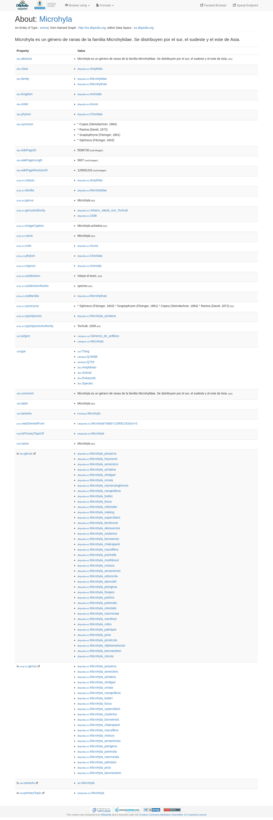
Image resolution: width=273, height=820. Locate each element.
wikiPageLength (29, 160)
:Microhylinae (92, 84)
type (21, 351)
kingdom (25, 94)
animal (44, 27)
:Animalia (89, 94)
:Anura (87, 104)
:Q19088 (87, 356)
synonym (25, 124)
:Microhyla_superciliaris (98, 517)
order (22, 104)
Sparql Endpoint (245, 5)
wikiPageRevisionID (32, 170)
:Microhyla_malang (95, 512)
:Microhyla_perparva (96, 453)
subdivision (28, 276)
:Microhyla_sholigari (96, 475)
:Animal (84, 372)
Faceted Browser (213, 5)
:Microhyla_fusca (94, 501)
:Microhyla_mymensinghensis (102, 485)
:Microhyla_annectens (97, 464)
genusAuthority (31, 210)
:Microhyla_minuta (95, 656)
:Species (85, 383)
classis (25, 180)
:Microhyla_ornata (95, 480)
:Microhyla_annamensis (99, 571)
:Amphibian (86, 367)
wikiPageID (26, 150)
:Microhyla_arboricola (97, 576)
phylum (24, 114)
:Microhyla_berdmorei (97, 523)
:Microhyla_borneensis (98, 539)
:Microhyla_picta (94, 635)
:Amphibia (90, 68)
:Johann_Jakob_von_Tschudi (102, 210)
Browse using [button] (77, 5)
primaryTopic (30, 793)
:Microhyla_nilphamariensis (101, 645)
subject (23, 336)
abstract (24, 58)
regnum (26, 266)
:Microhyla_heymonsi (97, 459)
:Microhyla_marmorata (98, 613)
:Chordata (89, 114)
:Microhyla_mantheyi (97, 619)
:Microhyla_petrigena (97, 587)
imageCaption (30, 225)
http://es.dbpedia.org (92, 27)
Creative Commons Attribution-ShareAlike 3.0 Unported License (172, 814)
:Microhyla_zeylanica (97, 533)
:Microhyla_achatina (96, 316)
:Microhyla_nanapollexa (99, 491)
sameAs (24, 413)
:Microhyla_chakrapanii (98, 544)
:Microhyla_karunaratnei (99, 651)
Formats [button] (105, 5)
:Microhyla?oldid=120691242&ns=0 (107, 423)
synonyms (28, 306)
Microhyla (55, 19)
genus (25, 200)
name (25, 235)
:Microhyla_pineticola (97, 640)
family (23, 78)
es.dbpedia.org (144, 27)
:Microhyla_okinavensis (98, 528)
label (22, 403)
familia (25, 190)
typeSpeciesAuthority (35, 326)
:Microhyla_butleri (95, 496)
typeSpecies (29, 316)
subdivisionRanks (33, 286)
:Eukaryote (86, 378)
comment (25, 393)
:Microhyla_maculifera (97, 549)
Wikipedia (106, 814)
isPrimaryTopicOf (30, 433)
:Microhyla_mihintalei (97, 507)
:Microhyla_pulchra (95, 597)
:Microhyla (90, 341)
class (22, 68)
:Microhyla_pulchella (96, 555)
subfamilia (28, 296)
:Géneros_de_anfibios (98, 336)
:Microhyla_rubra (94, 624)
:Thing (83, 351)
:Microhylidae (92, 78)
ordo (24, 245)
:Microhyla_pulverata (97, 603)
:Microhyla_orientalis (96, 608)
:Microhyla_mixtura (95, 565)
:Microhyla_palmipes (96, 629)
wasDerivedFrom (31, 423)
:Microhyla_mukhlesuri (98, 560)
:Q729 (85, 362)
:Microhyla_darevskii (96, 581)
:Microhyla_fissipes (96, 592)
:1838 (87, 215)
